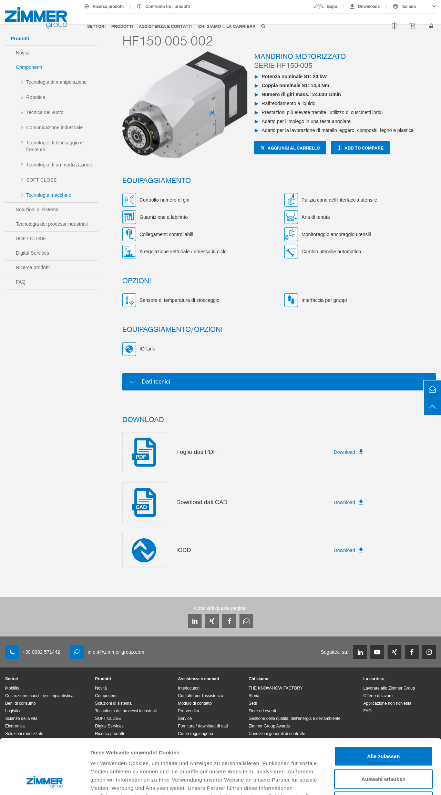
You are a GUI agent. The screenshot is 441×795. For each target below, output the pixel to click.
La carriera (241, 26)
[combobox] (411, 6)
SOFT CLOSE (41, 180)
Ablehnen (383, 750)
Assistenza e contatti (166, 26)
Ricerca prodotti (108, 6)
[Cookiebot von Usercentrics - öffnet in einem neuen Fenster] (44, 781)
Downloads (369, 6)
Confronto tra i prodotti (167, 6)
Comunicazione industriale (54, 127)
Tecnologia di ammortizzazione (59, 164)
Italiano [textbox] (408, 6)
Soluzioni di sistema (37, 209)
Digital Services (32, 253)
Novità (23, 52)
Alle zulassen (383, 704)
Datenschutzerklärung (269, 753)
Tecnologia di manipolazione (56, 82)
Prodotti (122, 26)
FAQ (20, 282)
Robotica (35, 97)
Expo (332, 6)
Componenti (29, 67)
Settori (96, 26)
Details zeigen (366, 781)
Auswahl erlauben (383, 727)
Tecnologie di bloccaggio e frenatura (54, 146)
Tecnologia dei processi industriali (52, 224)
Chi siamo (209, 26)
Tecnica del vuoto (44, 112)
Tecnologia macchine (48, 195)
